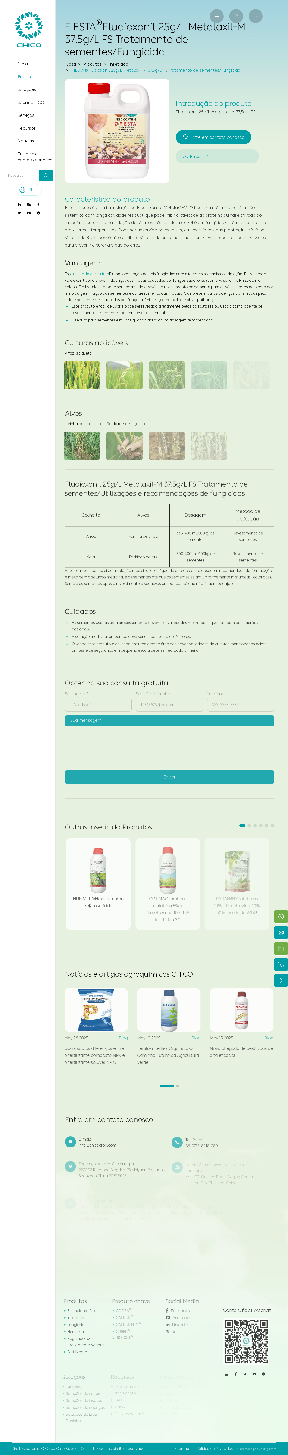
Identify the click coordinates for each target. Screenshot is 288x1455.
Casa (23, 63)
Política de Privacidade (216, 1448)
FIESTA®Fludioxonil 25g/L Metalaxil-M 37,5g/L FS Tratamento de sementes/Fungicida (155, 70)
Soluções (27, 89)
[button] (242, 825)
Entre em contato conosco (35, 157)
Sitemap (182, 1448)
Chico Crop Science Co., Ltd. (70, 1448)
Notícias (26, 141)
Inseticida (118, 64)
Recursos (27, 128)
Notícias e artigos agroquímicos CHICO (129, 974)
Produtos (25, 76)
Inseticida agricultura (90, 274)
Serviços (26, 115)
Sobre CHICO (31, 102)
